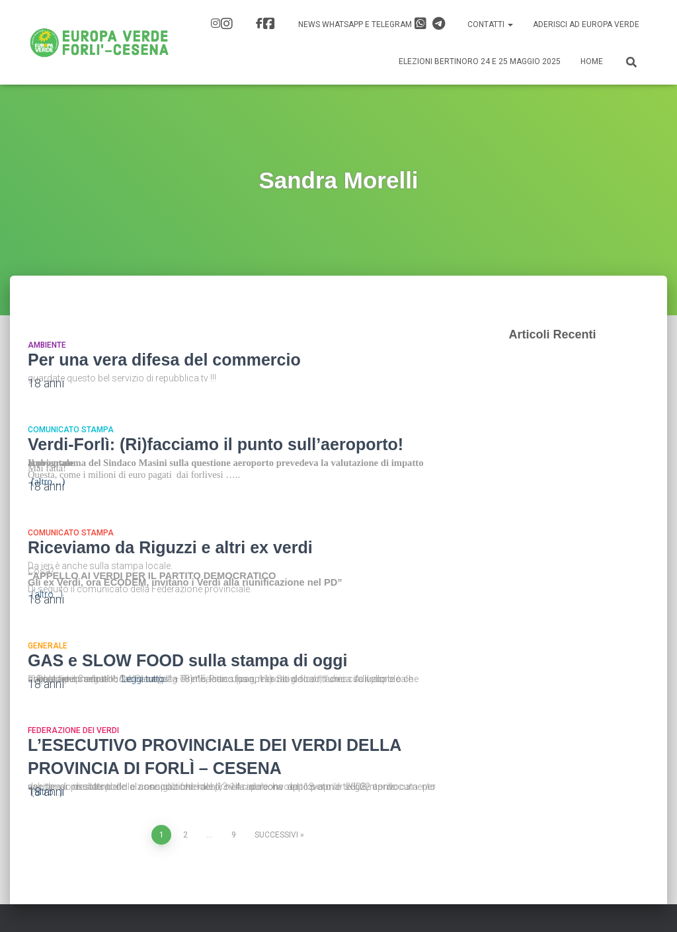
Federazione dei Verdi (73, 730)
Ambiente (47, 345)
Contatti (490, 24)
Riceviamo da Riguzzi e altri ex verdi (170, 547)
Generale (47, 645)
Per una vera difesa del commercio (164, 359)
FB (269, 23)
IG (226, 23)
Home (591, 61)
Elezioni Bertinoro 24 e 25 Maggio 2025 (480, 61)
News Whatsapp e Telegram (371, 23)
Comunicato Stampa (71, 429)
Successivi (276, 834)
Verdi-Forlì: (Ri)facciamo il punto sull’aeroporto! (215, 444)
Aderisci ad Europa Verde (586, 24)
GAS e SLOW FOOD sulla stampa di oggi (187, 660)
